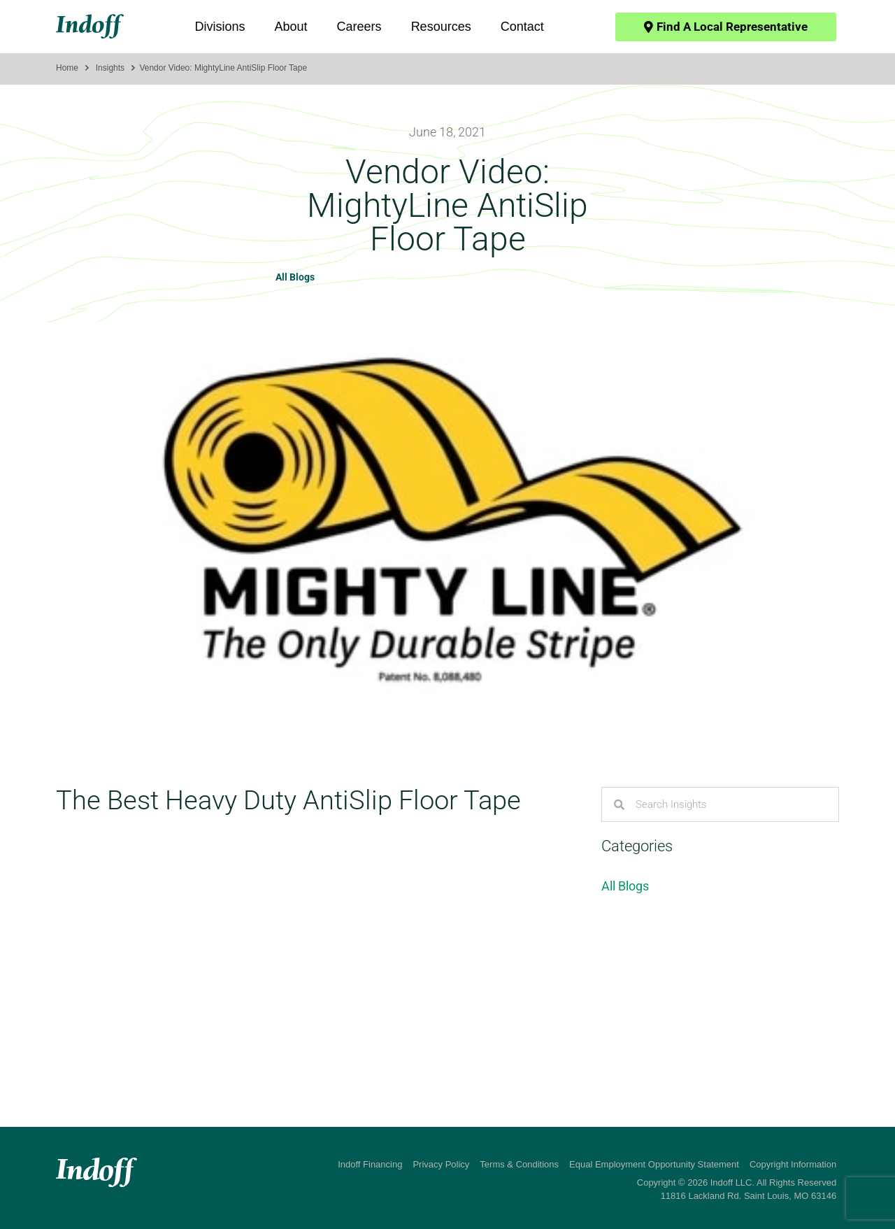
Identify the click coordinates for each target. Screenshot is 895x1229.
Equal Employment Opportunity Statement (654, 1164)
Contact (522, 27)
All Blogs (295, 277)
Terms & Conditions (519, 1164)
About (291, 27)
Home (67, 68)
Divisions (220, 27)
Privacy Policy (441, 1164)
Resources (441, 27)
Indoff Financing (370, 1164)
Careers (359, 27)
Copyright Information (793, 1164)
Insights (110, 68)
